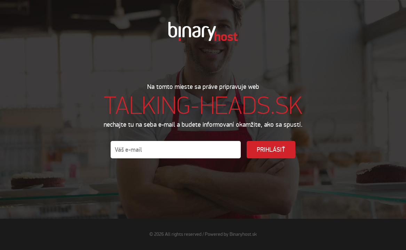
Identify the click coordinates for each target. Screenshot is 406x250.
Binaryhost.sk (243, 234)
